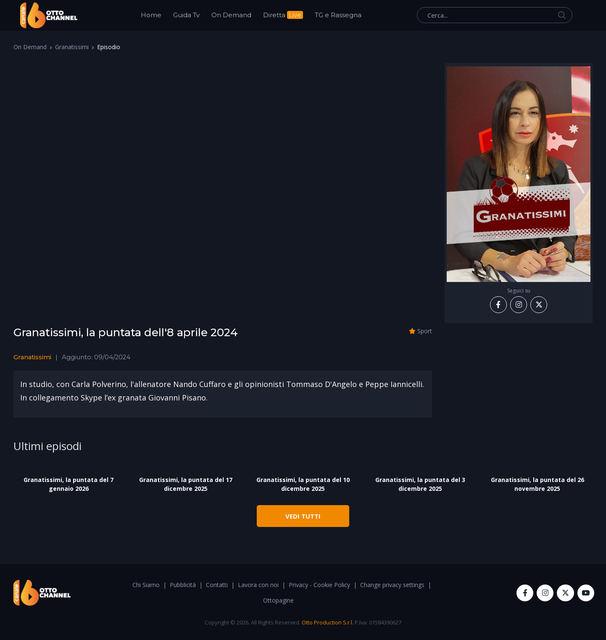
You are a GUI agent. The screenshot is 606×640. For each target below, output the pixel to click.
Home (151, 15)
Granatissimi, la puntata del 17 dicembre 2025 (185, 484)
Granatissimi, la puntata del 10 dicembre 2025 (303, 484)
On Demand (231, 15)
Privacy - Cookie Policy (319, 585)
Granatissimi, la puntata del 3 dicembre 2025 (420, 484)
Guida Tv (186, 15)
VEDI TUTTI (303, 516)
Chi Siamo (146, 585)
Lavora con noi (258, 585)
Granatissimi (72, 47)
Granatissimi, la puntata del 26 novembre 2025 (537, 484)
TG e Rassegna (338, 15)
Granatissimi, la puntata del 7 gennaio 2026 (68, 484)
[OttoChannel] (48, 15)
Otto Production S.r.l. (327, 622)
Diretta (283, 15)
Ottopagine (278, 600)
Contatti (217, 585)
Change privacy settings (392, 585)
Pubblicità (183, 585)
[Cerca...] (494, 15)
